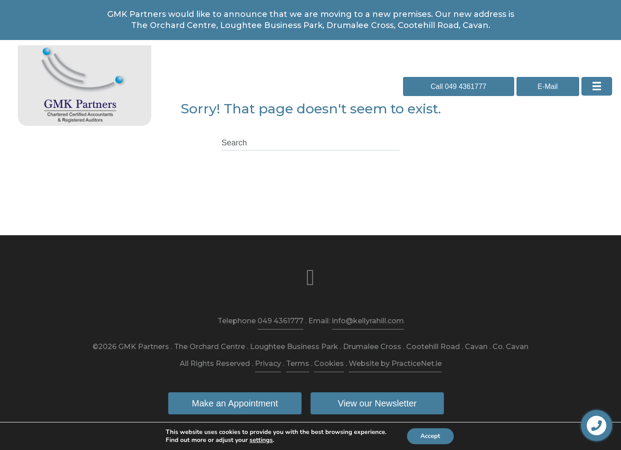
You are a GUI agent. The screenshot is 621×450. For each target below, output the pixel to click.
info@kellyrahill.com (368, 321)
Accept (430, 436)
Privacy (268, 363)
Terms (297, 363)
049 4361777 (280, 321)
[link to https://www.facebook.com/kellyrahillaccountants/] (310, 278)
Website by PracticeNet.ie (395, 363)
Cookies (329, 363)
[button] (458, 86)
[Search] (310, 143)
